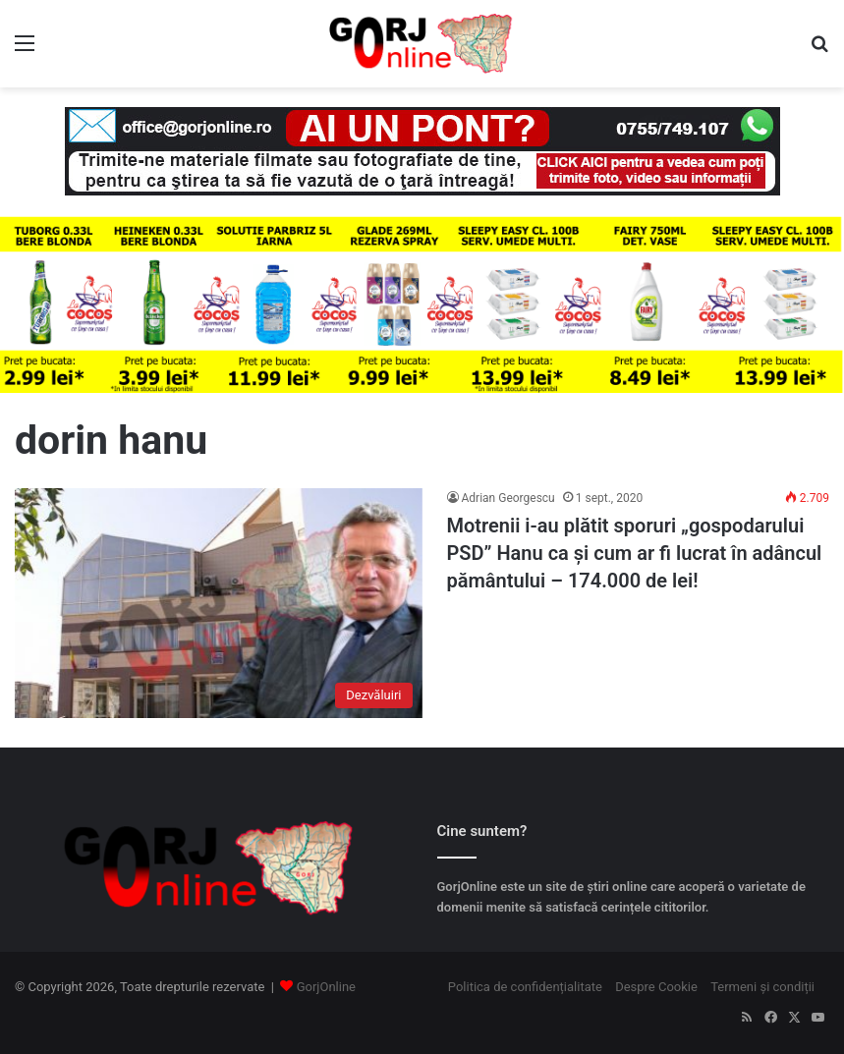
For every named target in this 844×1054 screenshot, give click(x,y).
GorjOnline (326, 986)
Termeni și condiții (762, 986)
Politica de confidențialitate (525, 986)
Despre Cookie (656, 986)
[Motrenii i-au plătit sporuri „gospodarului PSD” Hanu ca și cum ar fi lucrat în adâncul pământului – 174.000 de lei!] (218, 603)
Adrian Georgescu (508, 498)
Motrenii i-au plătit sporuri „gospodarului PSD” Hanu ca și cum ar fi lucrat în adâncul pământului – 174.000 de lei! (634, 553)
